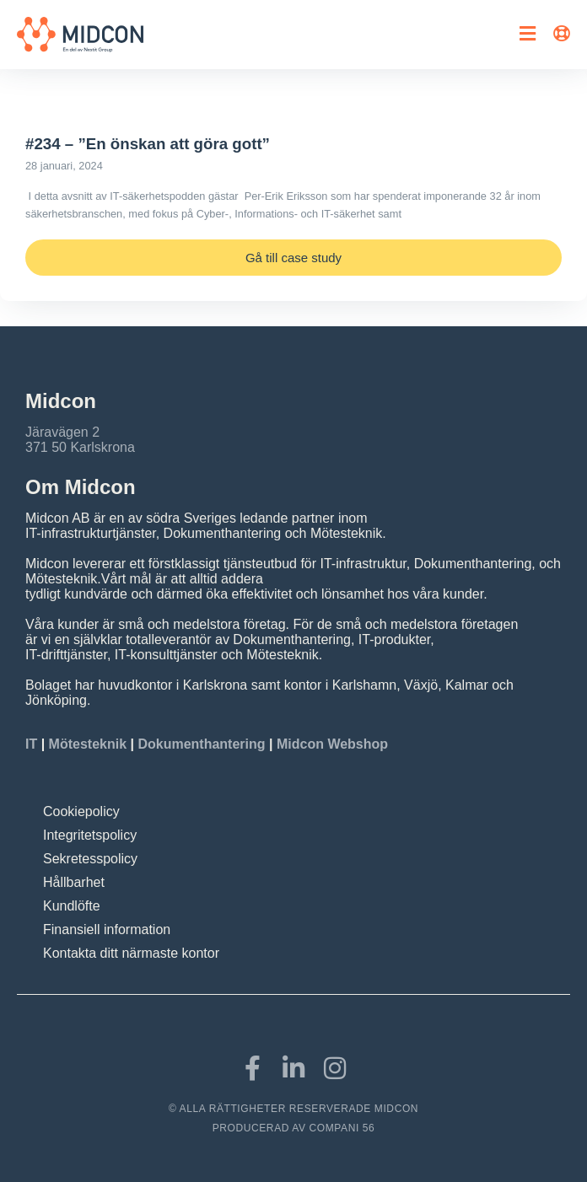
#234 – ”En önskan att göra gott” (147, 144)
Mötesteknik (88, 744)
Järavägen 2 (62, 432)
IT (33, 744)
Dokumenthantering (201, 744)
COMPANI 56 (342, 1128)
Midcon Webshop (332, 744)
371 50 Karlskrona (80, 447)
